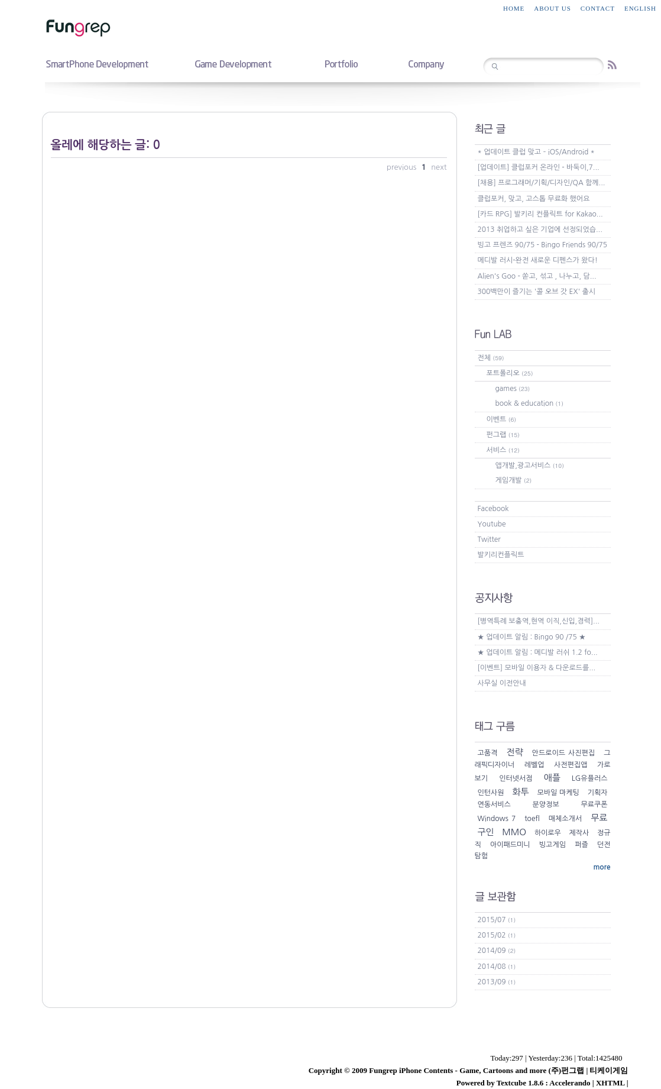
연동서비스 (494, 804)
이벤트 (502, 419)
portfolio (340, 63)
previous (403, 167)
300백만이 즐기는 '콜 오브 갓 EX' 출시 (537, 291)
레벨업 (534, 764)
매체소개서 (565, 818)
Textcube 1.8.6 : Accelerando (544, 1082)
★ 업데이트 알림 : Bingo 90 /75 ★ (532, 637)
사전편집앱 (570, 764)
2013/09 (497, 982)
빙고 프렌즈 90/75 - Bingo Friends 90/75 (543, 244)
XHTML (610, 1082)
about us (552, 8)
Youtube (492, 524)
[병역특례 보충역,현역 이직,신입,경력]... (539, 621)
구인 (486, 832)
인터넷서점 (515, 778)
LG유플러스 (590, 778)
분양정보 (546, 804)
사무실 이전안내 (502, 683)
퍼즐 (581, 844)
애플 (552, 777)
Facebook (493, 508)
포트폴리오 (510, 373)
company (426, 63)
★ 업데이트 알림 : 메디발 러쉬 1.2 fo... (538, 652)
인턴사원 (491, 792)
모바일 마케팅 (558, 792)
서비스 (503, 450)
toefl (531, 818)
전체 (491, 358)
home (513, 8)
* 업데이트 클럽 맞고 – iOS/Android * (536, 152)
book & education (529, 403)
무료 (599, 817)
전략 (514, 752)
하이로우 (547, 832)
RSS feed (612, 64)
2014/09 (497, 950)
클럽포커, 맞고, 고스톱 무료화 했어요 (534, 198)
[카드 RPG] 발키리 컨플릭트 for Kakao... (540, 214)
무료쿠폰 (594, 804)
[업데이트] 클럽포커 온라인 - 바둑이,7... (539, 167)
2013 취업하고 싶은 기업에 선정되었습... (540, 229)
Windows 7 (497, 818)
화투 (520, 791)
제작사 (579, 832)
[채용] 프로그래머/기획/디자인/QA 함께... (541, 182)
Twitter (489, 539)
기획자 (598, 792)
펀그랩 (503, 435)
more (601, 867)
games (512, 388)
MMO (514, 832)
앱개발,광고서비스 (529, 465)
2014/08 (497, 966)
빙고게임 (552, 844)
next (438, 167)
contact (598, 8)
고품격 (488, 753)
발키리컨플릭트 (501, 554)
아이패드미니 (510, 844)
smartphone (97, 63)
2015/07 (497, 920)
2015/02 (497, 935)
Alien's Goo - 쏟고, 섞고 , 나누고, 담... (537, 276)
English (640, 8)
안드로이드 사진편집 (563, 753)
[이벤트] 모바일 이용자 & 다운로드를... (537, 667)
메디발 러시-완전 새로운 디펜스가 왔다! (538, 260)
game (233, 63)
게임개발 (513, 480)
